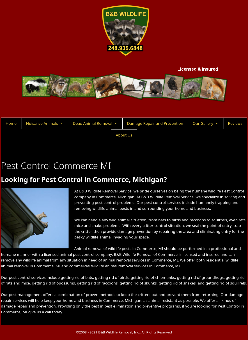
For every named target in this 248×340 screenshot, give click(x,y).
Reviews (235, 123)
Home (11, 123)
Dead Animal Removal (97, 123)
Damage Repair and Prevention (155, 123)
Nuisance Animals (47, 123)
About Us (124, 135)
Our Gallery (208, 123)
